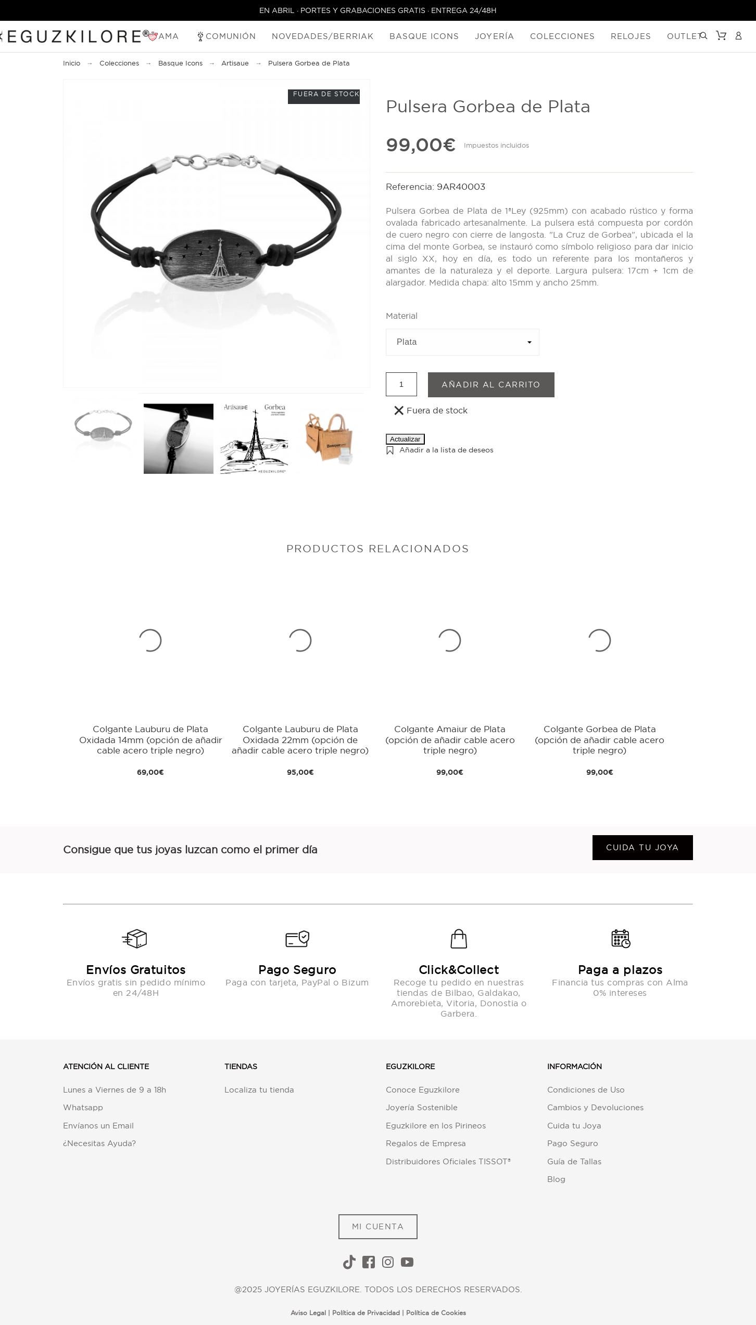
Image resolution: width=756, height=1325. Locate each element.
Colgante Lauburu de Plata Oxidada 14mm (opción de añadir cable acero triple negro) (150, 739)
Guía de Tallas (574, 1161)
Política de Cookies (436, 1313)
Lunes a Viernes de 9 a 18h (114, 1090)
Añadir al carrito (491, 384)
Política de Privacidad (366, 1313)
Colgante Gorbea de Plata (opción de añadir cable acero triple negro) (599, 739)
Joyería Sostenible (422, 1107)
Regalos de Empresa (426, 1143)
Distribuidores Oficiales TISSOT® (448, 1161)
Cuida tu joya (642, 847)
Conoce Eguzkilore (423, 1090)
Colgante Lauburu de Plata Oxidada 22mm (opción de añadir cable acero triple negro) (300, 739)
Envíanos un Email (98, 1126)
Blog (556, 1179)
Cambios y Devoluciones (595, 1107)
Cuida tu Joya (574, 1126)
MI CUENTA (378, 1226)
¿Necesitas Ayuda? (99, 1143)
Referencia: (411, 186)
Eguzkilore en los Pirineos (436, 1126)
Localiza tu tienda (259, 1090)
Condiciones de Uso (586, 1090)
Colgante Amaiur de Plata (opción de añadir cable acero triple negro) (450, 739)
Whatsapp (83, 1107)
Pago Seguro (572, 1143)
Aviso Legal (308, 1313)
